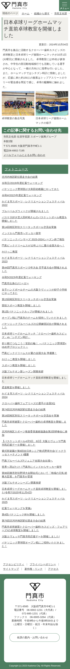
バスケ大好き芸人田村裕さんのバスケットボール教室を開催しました (34, 219)
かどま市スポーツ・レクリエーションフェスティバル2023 (33, 259)
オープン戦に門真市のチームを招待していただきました (34, 317)
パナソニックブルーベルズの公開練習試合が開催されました (34, 326)
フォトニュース (16, 169)
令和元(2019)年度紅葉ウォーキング (22, 183)
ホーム (26, 13)
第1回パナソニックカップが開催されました (27, 311)
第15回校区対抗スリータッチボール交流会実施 (29, 299)
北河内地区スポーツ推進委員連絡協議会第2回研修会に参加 (34, 433)
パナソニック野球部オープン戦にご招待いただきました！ (33, 544)
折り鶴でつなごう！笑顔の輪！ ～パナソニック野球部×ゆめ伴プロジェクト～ (34, 345)
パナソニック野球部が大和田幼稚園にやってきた (30, 189)
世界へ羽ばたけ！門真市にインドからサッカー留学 (32, 466)
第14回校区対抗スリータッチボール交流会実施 (29, 227)
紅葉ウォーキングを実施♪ (17, 508)
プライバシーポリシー (43, 564)
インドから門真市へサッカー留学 (21, 233)
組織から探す (42, 13)
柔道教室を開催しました (16, 387)
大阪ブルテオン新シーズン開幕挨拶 (22, 371)
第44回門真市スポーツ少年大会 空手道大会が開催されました (34, 269)
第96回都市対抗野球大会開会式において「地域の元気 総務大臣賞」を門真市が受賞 (34, 475)
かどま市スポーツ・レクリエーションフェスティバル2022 (33, 203)
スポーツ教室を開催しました (19, 365)
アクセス (53, 569)
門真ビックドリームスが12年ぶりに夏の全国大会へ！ (33, 245)
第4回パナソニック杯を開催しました (23, 514)
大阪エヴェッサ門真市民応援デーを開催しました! (31, 536)
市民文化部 (60, 13)
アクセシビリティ (13, 564)
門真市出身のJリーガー (15, 283)
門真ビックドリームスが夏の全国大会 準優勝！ (29, 353)
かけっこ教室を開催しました (19, 359)
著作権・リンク (33, 569)
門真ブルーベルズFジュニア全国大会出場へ (27, 460)
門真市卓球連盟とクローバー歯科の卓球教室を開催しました (34, 423)
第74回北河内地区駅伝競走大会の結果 (24, 409)
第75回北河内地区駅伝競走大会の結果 (24, 520)
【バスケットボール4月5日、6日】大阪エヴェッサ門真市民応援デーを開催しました (34, 443)
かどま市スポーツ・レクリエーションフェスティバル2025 (33, 500)
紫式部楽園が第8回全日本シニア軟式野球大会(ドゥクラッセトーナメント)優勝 (34, 453)
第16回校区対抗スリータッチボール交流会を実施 (30, 415)
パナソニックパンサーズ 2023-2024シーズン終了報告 (33, 239)
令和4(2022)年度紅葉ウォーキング (22, 195)
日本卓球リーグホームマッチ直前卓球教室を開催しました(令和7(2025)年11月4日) (34, 490)
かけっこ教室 (10, 251)
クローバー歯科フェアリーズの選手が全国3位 (28, 403)
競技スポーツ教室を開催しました (21, 305)
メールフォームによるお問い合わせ (24, 155)
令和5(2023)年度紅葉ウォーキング (22, 277)
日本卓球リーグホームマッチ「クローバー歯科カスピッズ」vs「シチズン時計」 (34, 335)
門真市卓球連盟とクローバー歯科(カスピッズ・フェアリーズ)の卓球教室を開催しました (35, 528)
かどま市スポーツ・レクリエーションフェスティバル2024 (33, 395)
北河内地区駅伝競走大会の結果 (20, 176)
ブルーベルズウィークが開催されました (25, 211)
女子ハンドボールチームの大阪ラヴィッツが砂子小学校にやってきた (34, 291)
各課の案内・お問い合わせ (32, 637)
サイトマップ (11, 569)
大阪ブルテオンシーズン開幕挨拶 (21, 482)
